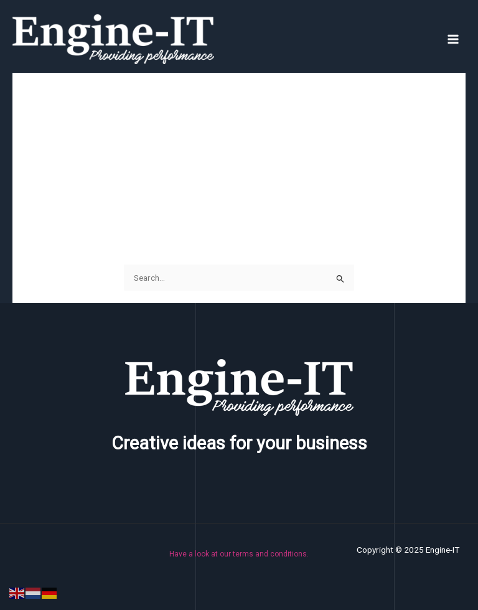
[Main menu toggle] (453, 39)
